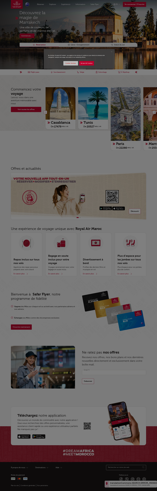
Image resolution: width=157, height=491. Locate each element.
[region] (79, 59)
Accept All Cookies (86, 63)
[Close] (111, 51)
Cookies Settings (70, 63)
